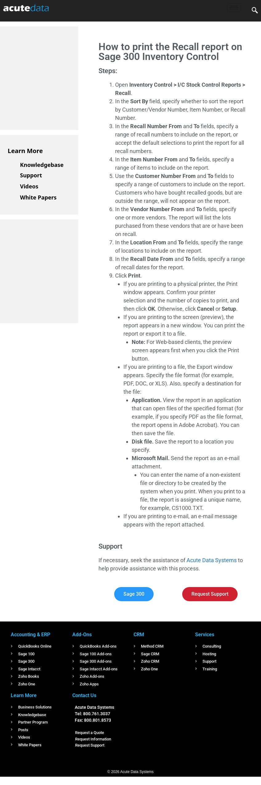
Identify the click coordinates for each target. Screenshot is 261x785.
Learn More (25, 151)
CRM (139, 634)
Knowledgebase (42, 164)
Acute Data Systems (212, 560)
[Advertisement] (54, 77)
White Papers (38, 197)
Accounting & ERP (30, 634)
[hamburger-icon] (234, 7)
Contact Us (84, 695)
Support (31, 175)
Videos (29, 186)
